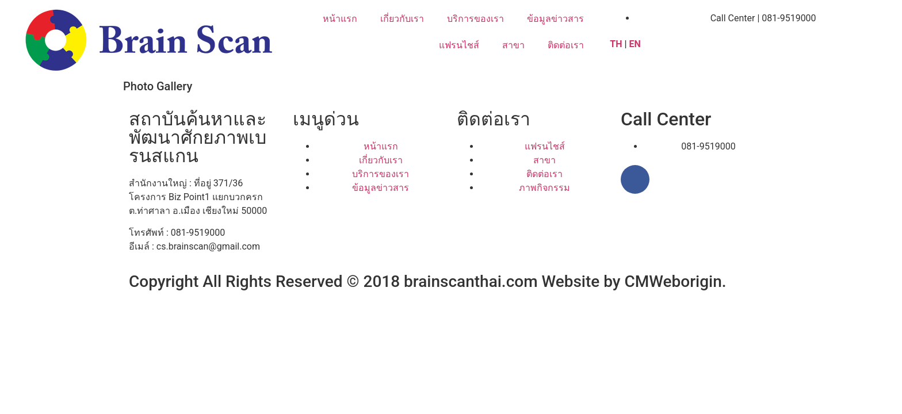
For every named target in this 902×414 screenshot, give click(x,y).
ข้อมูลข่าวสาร (555, 18)
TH (616, 44)
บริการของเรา (475, 18)
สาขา (513, 45)
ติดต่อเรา (566, 45)
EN (636, 44)
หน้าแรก (340, 18)
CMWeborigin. (676, 281)
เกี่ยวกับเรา (402, 18)
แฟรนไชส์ (459, 45)
